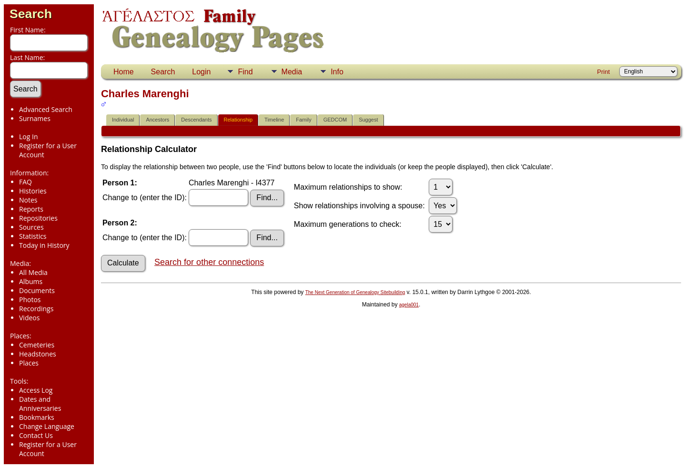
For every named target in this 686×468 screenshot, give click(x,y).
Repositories (38, 218)
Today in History (44, 245)
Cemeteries (36, 344)
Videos (29, 317)
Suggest (368, 119)
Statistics (33, 236)
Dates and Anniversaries (40, 404)
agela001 (409, 304)
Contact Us (36, 435)
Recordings (36, 308)
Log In (28, 136)
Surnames (34, 118)
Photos (30, 299)
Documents (37, 290)
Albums (30, 281)
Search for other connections (209, 262)
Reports (31, 209)
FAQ (25, 181)
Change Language (46, 426)
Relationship (238, 119)
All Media (33, 272)
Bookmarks (36, 417)
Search (31, 14)
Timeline (274, 119)
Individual (123, 119)
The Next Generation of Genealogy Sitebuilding (355, 292)
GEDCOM (335, 119)
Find (245, 72)
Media (292, 72)
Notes (28, 199)
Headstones (37, 353)
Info (337, 72)
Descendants (196, 119)
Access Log (35, 390)
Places (29, 362)
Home (123, 72)
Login (201, 72)
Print (603, 71)
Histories (33, 190)
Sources (31, 227)
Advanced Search (45, 109)
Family (303, 119)
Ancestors (157, 119)
